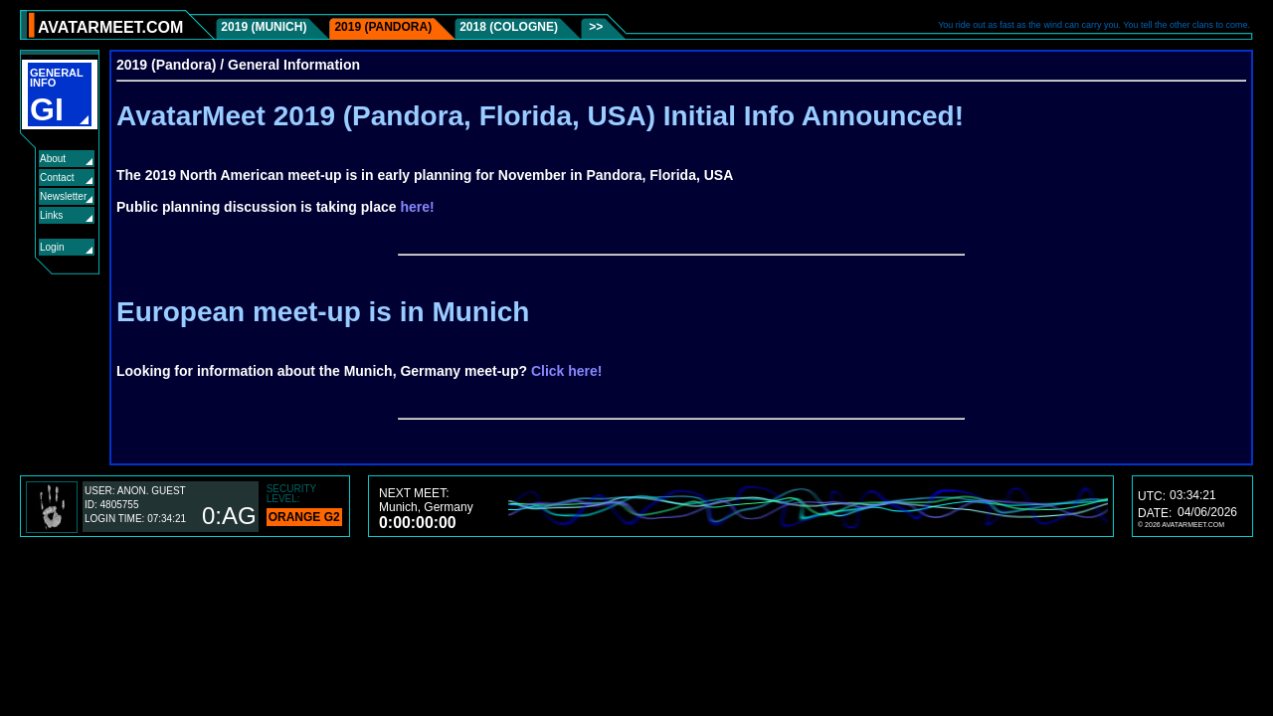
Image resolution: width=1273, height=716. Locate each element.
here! (418, 207)
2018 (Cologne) (508, 27)
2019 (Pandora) (383, 27)
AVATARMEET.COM (110, 27)
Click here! (567, 371)
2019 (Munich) (263, 27)
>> (594, 27)
